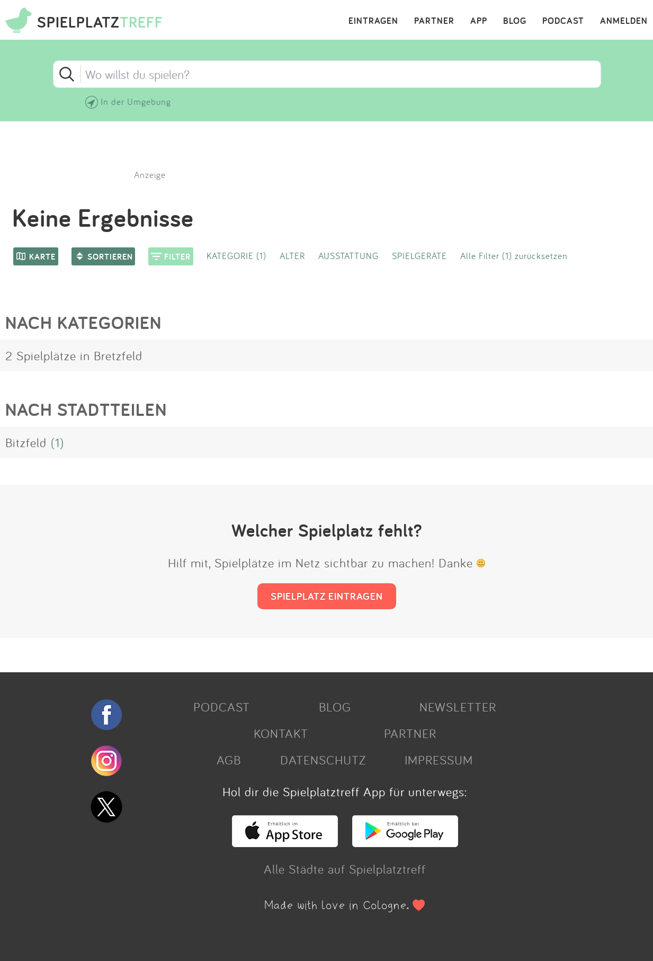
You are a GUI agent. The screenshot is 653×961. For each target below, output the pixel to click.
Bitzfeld (26, 442)
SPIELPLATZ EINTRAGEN (327, 596)
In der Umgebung (136, 101)
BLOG (514, 21)
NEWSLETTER (457, 707)
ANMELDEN (624, 21)
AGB (229, 760)
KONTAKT (281, 733)
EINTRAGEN (373, 21)
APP (478, 21)
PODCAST (563, 21)
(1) (57, 442)
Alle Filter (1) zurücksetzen (514, 256)
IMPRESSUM (439, 760)
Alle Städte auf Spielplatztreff (345, 869)
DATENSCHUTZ (323, 760)
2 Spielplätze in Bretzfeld (73, 355)
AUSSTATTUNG (348, 256)
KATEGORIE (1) (236, 256)
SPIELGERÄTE (419, 256)
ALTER (292, 256)
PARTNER (434, 21)
